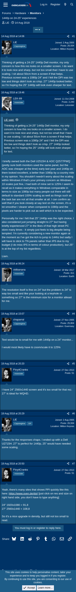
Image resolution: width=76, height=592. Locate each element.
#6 (73, 413)
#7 (73, 463)
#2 (73, 92)
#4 (73, 313)
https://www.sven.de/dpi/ (23, 493)
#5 (73, 363)
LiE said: (9, 119)
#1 (73, 36)
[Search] (72, 4)
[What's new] (65, 4)
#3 (73, 263)
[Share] (68, 36)
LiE (7, 22)
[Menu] (5, 5)
